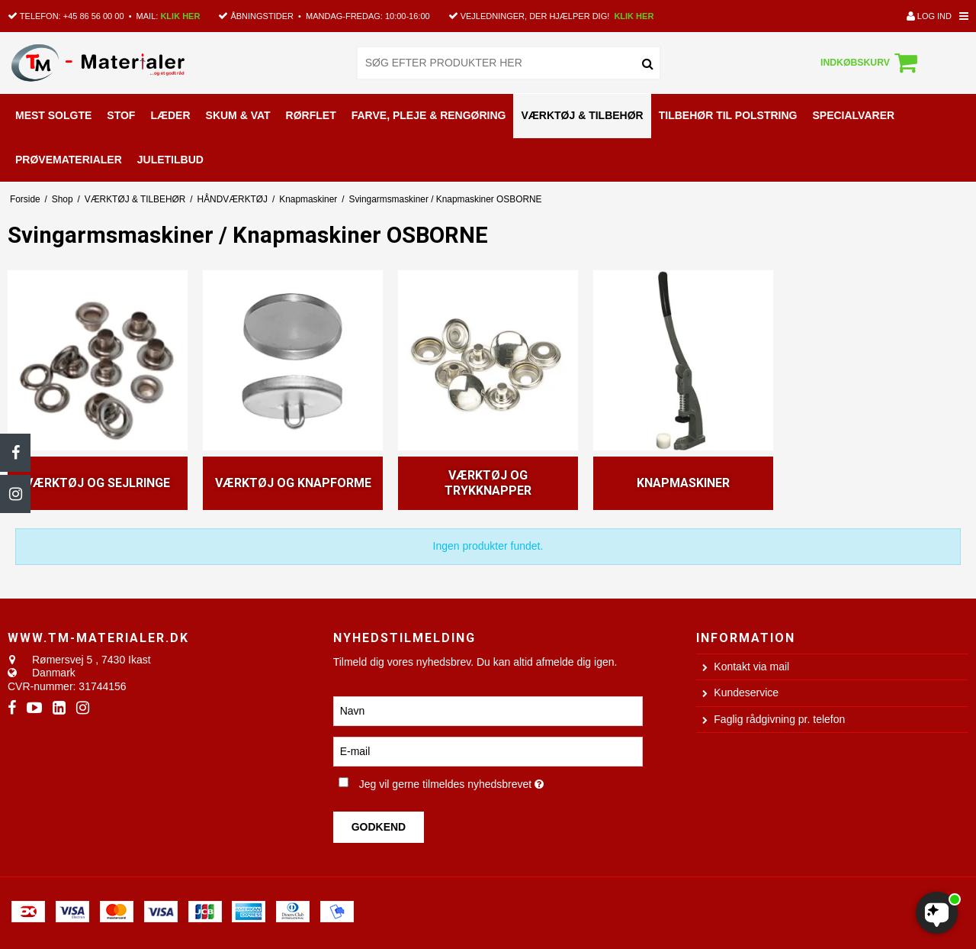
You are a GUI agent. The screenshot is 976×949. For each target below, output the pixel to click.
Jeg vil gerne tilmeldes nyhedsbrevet (501, 781)
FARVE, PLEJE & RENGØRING (429, 115)
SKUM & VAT (238, 115)
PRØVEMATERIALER (68, 159)
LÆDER (170, 115)
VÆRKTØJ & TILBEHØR (582, 115)
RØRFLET (311, 115)
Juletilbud (170, 159)
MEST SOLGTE (53, 115)
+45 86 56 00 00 (93, 16)
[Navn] (488, 710)
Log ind (929, 16)
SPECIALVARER (853, 115)
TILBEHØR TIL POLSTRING (728, 115)
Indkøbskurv (871, 62)
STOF (121, 115)
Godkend (379, 827)
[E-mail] (488, 750)
